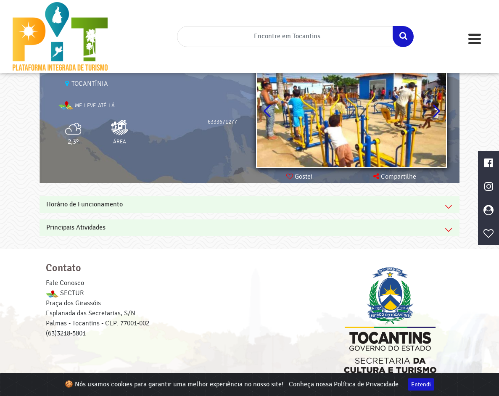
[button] (436, 111)
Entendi (421, 384)
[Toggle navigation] (474, 39)
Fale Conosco (65, 283)
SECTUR (65, 293)
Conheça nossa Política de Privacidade (344, 384)
